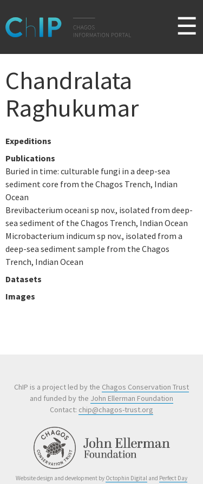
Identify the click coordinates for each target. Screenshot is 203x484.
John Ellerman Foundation (131, 398)
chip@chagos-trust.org (115, 409)
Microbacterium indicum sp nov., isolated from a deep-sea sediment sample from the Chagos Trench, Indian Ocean (93, 248)
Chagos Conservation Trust (145, 387)
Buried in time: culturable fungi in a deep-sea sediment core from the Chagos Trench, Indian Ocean (91, 184)
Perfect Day (173, 478)
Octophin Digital (126, 478)
